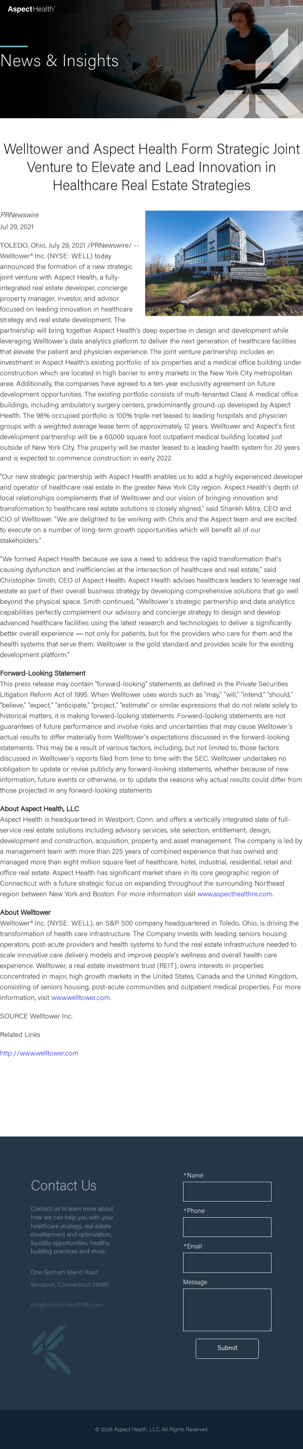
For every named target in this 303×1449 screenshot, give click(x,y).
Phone (194, 1211)
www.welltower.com (80, 999)
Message (195, 1283)
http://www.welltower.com (39, 1055)
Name (193, 1176)
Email (192, 1247)
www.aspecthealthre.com (234, 896)
